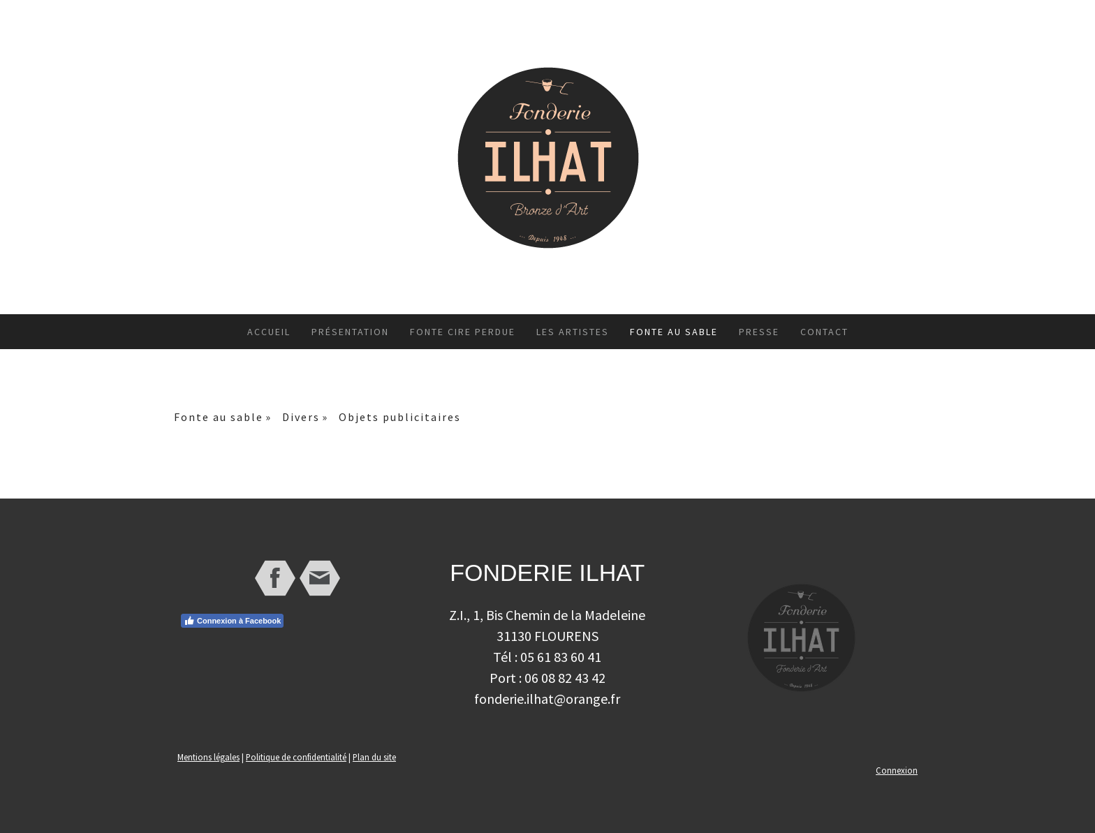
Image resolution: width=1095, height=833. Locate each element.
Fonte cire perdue (462, 331)
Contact (824, 331)
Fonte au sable (674, 331)
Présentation (350, 331)
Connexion (897, 770)
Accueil (269, 331)
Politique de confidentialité (296, 756)
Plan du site (374, 756)
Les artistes (572, 331)
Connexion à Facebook (232, 620)
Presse (759, 331)
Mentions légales (208, 756)
